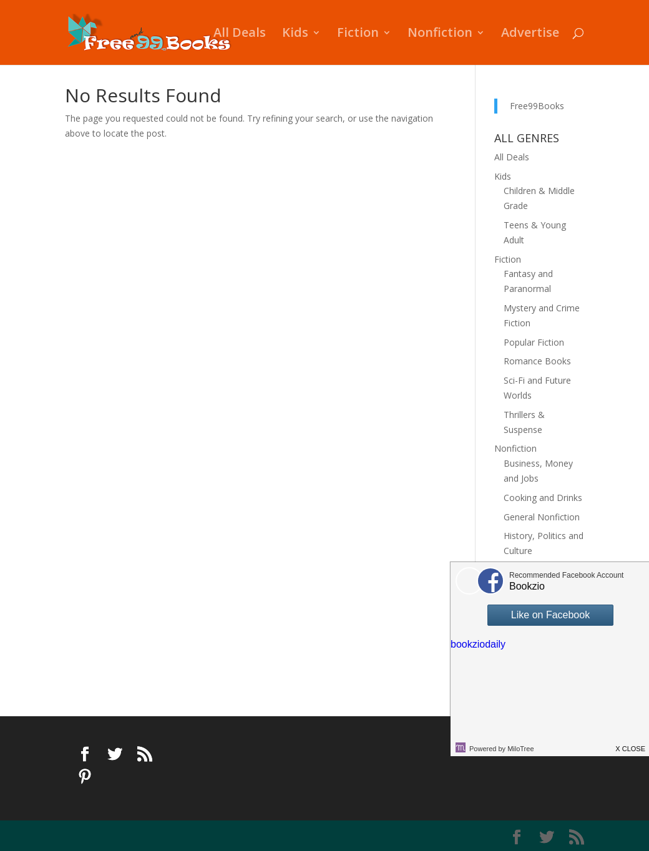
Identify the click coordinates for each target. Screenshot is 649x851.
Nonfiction (439, 34)
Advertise (530, 34)
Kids (295, 34)
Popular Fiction (534, 342)
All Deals (239, 34)
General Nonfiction (542, 517)
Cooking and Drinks (543, 497)
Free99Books (537, 106)
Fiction (358, 34)
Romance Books (537, 361)
